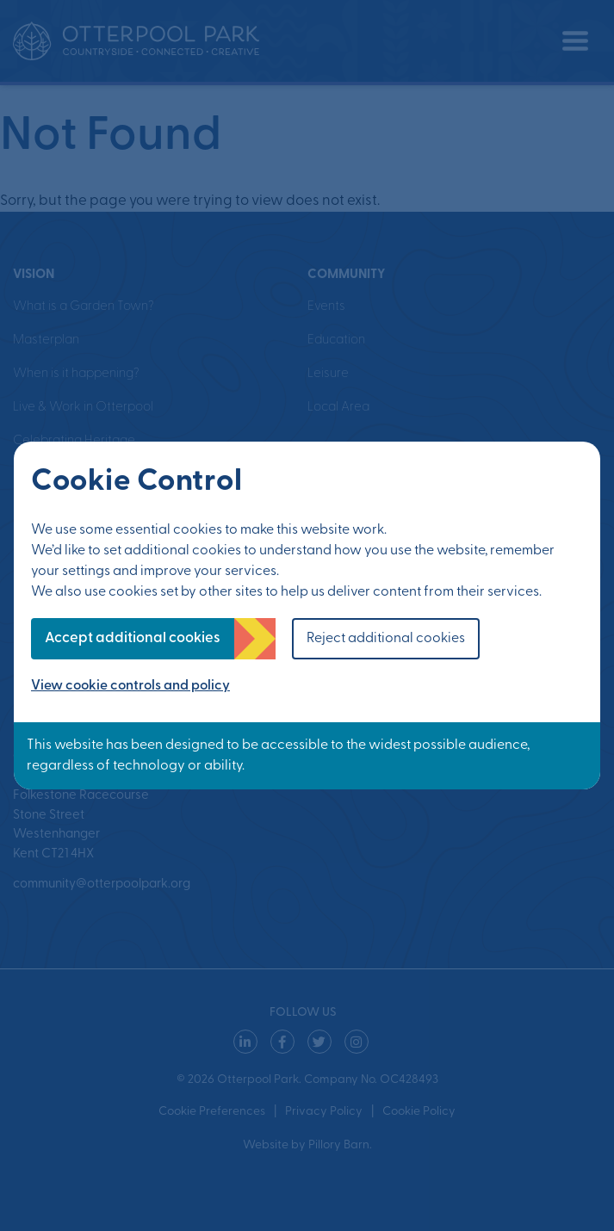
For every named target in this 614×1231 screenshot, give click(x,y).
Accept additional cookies (132, 638)
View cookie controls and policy (130, 686)
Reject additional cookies (386, 639)
